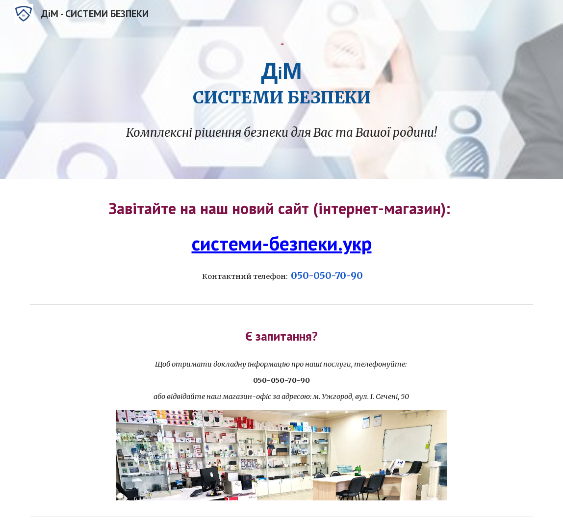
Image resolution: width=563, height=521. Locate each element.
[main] (281, 81)
